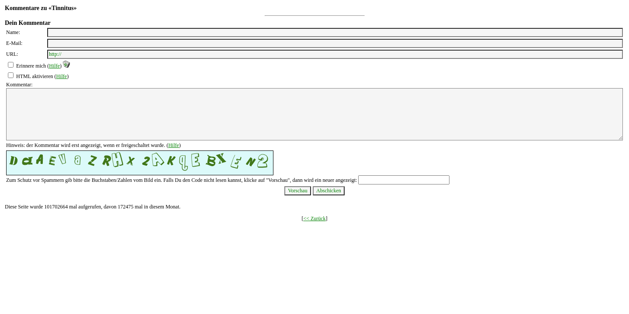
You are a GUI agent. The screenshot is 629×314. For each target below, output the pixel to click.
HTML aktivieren (34, 76)
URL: (12, 54)
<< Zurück (314, 218)
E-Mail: (14, 43)
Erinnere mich (31, 66)
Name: (13, 32)
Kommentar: (19, 85)
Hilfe (54, 66)
